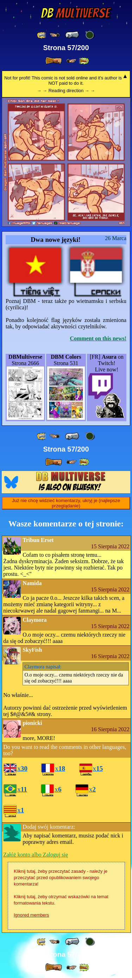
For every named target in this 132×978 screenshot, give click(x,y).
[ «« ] (42, 35)
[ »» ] (83, 60)
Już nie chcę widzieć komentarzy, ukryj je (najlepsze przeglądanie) (66, 503)
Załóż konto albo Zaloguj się (35, 855)
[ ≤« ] (54, 35)
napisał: (43, 666)
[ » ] (53, 61)
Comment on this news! (98, 338)
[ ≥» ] (71, 60)
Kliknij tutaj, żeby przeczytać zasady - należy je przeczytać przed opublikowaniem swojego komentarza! (60, 878)
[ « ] (72, 35)
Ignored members (31, 915)
